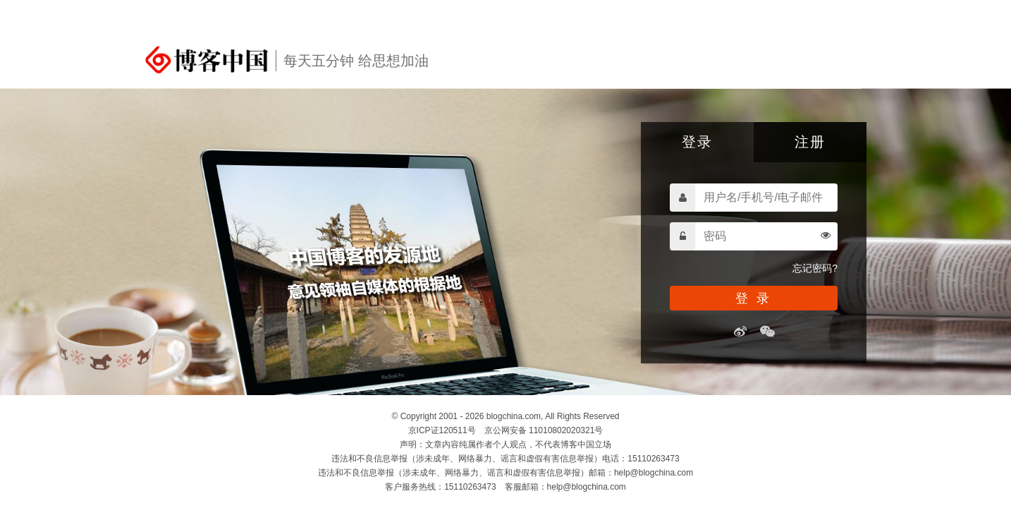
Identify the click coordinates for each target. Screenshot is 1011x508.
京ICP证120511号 (442, 430)
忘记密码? (815, 268)
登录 (697, 142)
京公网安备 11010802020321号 (543, 430)
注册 (810, 142)
